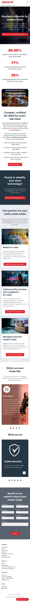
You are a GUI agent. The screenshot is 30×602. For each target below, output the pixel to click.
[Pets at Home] (13, 428)
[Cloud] (12, 480)
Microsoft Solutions (6, 557)
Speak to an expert (22, 599)
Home (3, 5)
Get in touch (4, 575)
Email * (18, 510)
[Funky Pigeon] (16, 428)
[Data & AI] (20, 480)
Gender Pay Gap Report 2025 (8, 566)
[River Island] (10, 428)
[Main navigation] (27, 2)
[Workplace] (15, 480)
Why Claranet (5, 565)
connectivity (14, 128)
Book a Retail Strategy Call (15, 198)
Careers (3, 563)
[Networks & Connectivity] (18, 480)
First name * (5, 504)
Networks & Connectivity (7, 553)
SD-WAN (10, 191)
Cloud (3, 548)
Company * (5, 510)
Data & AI (4, 552)
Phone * (4, 516)
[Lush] (19, 428)
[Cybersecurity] (9, 480)
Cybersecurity (5, 550)
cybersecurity (7, 221)
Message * (5, 521)
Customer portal (5, 580)
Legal (10, 594)
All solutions (4, 547)
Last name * (19, 504)
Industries (8, 5)
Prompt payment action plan (8, 568)
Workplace (4, 555)
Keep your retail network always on (15, 34)
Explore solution (15, 164)
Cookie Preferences (16, 594)
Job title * (19, 516)
